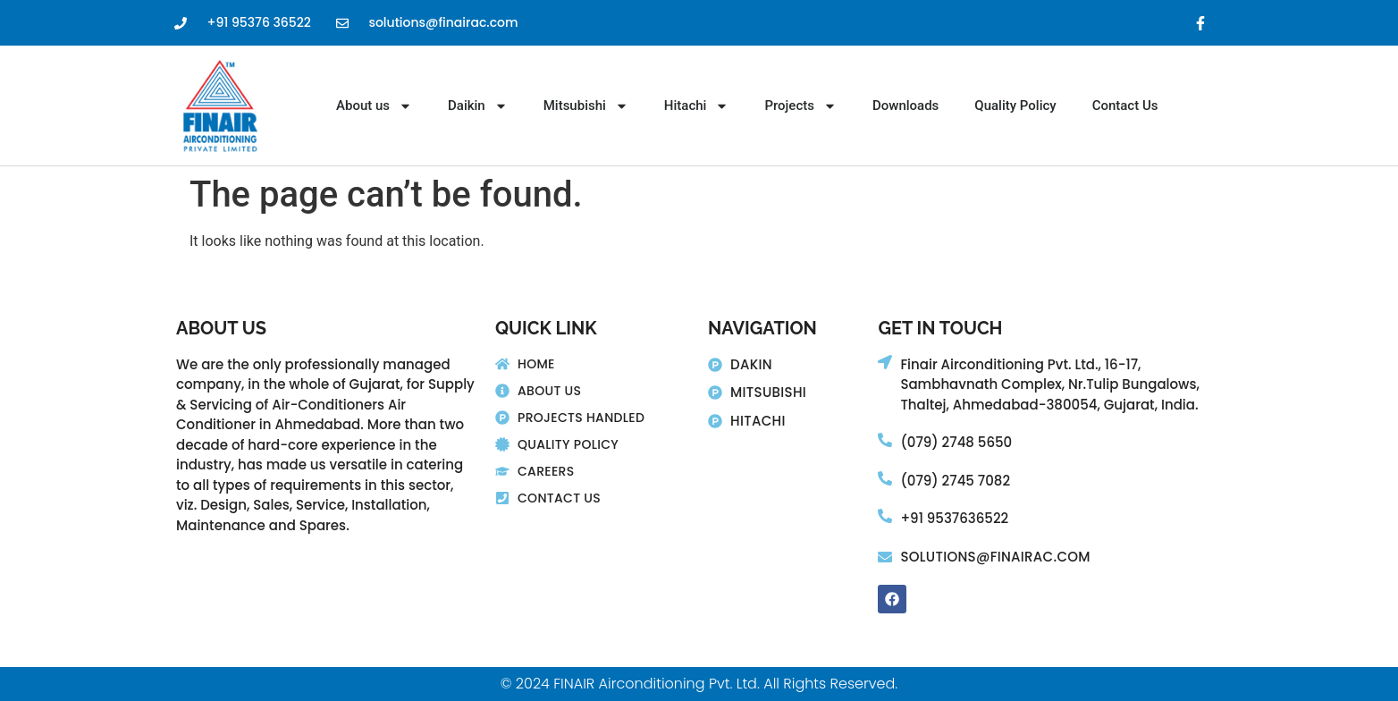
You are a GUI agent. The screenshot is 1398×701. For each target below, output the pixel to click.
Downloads (905, 105)
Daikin (478, 105)
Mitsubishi (585, 105)
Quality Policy (1015, 105)
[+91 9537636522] (885, 516)
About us (374, 105)
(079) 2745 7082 (955, 480)
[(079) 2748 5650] (885, 440)
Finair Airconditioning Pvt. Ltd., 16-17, (1020, 364)
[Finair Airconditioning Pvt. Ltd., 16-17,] (885, 362)
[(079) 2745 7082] (885, 478)
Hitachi (696, 105)
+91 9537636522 (954, 518)
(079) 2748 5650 (956, 442)
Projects (800, 105)
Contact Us (1125, 105)
